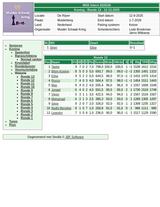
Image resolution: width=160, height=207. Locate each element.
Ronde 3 (27, 111)
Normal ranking (32, 59)
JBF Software (74, 137)
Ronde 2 (27, 114)
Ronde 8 (27, 93)
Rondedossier (25, 66)
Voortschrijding (26, 69)
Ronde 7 (27, 97)
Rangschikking (26, 55)
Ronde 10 (28, 87)
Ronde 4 (27, 107)
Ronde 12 (28, 80)
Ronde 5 (27, 104)
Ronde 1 (27, 118)
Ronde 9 (27, 90)
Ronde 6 (27, 100)
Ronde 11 (28, 83)
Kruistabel (22, 62)
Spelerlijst (22, 52)
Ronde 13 (28, 76)
